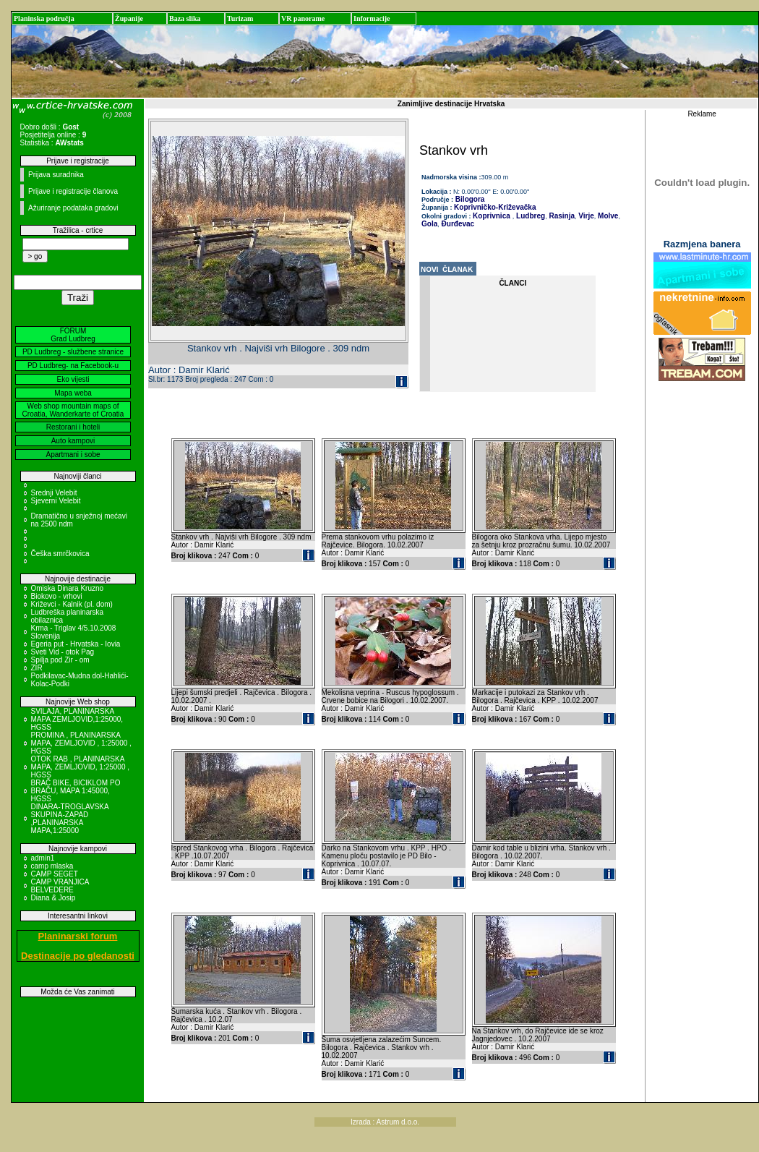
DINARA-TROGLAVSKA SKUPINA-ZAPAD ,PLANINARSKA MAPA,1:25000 (70, 819)
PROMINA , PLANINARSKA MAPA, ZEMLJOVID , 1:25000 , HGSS (81, 743)
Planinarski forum (78, 936)
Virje (585, 216)
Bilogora (468, 199)
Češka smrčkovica (60, 554)
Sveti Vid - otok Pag (63, 652)
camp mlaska (52, 866)
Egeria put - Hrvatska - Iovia (76, 644)
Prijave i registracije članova (73, 191)
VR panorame (303, 18)
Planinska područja (44, 18)
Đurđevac (456, 224)
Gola (429, 224)
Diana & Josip (53, 898)
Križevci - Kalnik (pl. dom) (72, 604)
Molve (607, 216)
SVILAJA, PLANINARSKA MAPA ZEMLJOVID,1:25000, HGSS (77, 719)
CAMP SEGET (54, 874)
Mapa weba (73, 393)
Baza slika (185, 18)
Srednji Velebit (54, 493)
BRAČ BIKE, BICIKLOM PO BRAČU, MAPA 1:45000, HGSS (76, 791)
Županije (129, 18)
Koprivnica (491, 216)
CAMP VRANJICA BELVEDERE (60, 886)
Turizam (240, 18)
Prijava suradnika (56, 175)
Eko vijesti (72, 379)
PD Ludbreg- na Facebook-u (73, 366)
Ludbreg (529, 216)
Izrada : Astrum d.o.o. (385, 1122)
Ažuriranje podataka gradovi (73, 208)
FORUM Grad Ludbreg (73, 335)
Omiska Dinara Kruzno (67, 588)
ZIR (37, 668)
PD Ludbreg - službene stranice (73, 352)
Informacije (371, 18)
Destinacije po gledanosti (77, 955)
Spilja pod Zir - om (60, 660)
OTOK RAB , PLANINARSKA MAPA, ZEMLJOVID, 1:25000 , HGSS (80, 767)
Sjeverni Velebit (56, 501)
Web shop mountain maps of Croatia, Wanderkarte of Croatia (73, 410)
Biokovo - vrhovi (56, 596)
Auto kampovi (73, 441)
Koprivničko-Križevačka (495, 207)
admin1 (43, 858)
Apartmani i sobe (73, 454)
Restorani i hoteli (73, 427)
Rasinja (561, 216)
